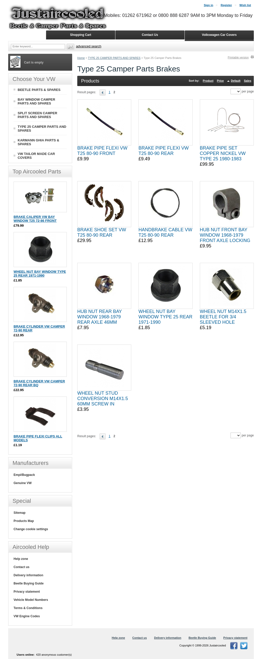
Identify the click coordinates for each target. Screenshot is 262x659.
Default (235, 80)
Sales (247, 80)
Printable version (238, 57)
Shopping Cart (80, 35)
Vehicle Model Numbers (31, 600)
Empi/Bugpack (24, 475)
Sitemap (20, 513)
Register (226, 5)
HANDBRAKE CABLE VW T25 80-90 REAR (165, 232)
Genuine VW (23, 483)
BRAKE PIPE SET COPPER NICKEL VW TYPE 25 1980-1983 (223, 153)
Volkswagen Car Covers (219, 35)
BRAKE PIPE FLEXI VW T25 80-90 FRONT (102, 150)
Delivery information (28, 575)
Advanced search (88, 46)
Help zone (21, 559)
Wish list (245, 5)
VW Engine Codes (27, 616)
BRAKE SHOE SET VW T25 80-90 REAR (101, 232)
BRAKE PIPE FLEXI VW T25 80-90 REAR (163, 150)
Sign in (208, 5)
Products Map (24, 521)
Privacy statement (27, 591)
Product (208, 80)
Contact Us (150, 35)
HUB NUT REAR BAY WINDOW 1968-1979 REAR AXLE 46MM (99, 317)
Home (81, 57)
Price (220, 80)
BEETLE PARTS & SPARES (39, 90)
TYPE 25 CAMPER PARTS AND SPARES (114, 57)
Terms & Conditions (28, 608)
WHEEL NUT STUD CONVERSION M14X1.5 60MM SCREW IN (102, 398)
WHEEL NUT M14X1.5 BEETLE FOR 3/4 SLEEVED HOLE (223, 317)
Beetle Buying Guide (28, 583)
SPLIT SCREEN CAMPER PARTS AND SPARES (37, 115)
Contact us (21, 567)
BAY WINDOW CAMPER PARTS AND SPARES (36, 101)
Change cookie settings (31, 529)
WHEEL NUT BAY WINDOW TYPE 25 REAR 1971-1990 (165, 317)
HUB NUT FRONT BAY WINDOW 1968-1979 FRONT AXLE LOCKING (225, 235)
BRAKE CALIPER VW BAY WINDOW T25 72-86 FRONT (35, 219)
